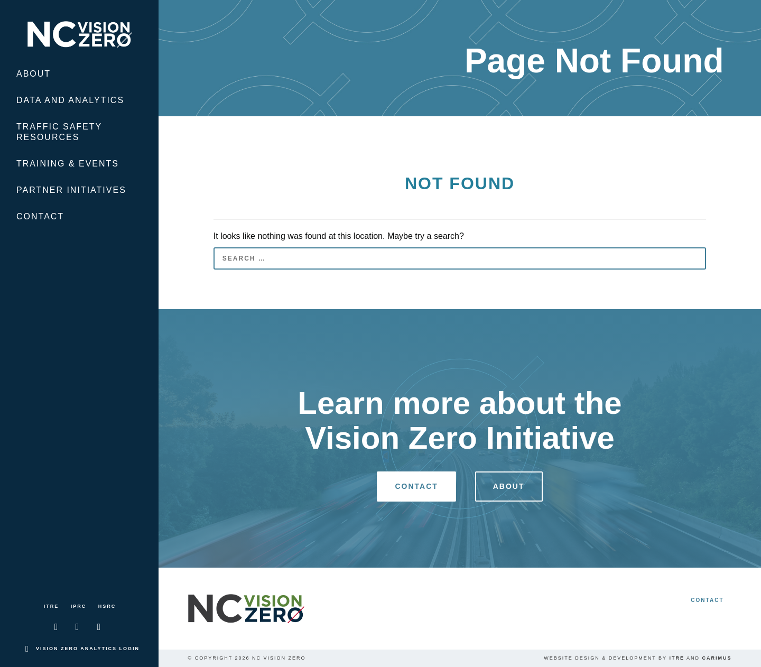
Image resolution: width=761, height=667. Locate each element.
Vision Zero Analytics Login (88, 648)
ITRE (51, 606)
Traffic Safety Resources (59, 132)
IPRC (79, 606)
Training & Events (67, 163)
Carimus (717, 658)
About (33, 73)
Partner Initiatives (71, 190)
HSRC (107, 606)
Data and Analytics (70, 100)
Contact (40, 216)
